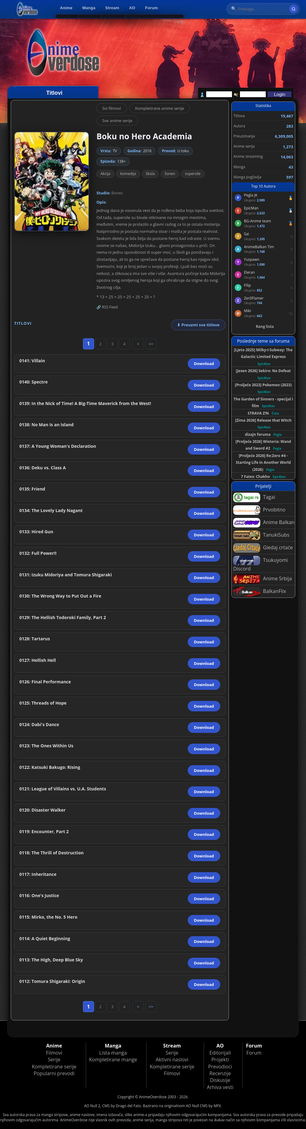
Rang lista (265, 326)
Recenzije (220, 1073)
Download (204, 363)
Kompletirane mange (113, 1059)
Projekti (220, 1059)
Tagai (254, 497)
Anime (66, 8)
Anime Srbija (262, 579)
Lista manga (113, 1052)
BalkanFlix (259, 591)
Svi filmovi (111, 108)
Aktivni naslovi (172, 1059)
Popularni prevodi (54, 1073)
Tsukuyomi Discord (260, 564)
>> (151, 344)
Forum (151, 8)
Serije (54, 1059)
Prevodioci (220, 1066)
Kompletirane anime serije (159, 108)
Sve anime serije (117, 120)
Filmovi (54, 1052)
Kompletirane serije (54, 1066)
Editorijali (220, 1052)
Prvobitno (259, 510)
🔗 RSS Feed (107, 307)
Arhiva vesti (220, 1087)
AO (132, 8)
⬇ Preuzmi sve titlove (198, 325)
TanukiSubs (261, 535)
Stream (112, 8)
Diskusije (220, 1080)
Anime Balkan (263, 522)
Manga (88, 8)
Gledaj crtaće (263, 548)
